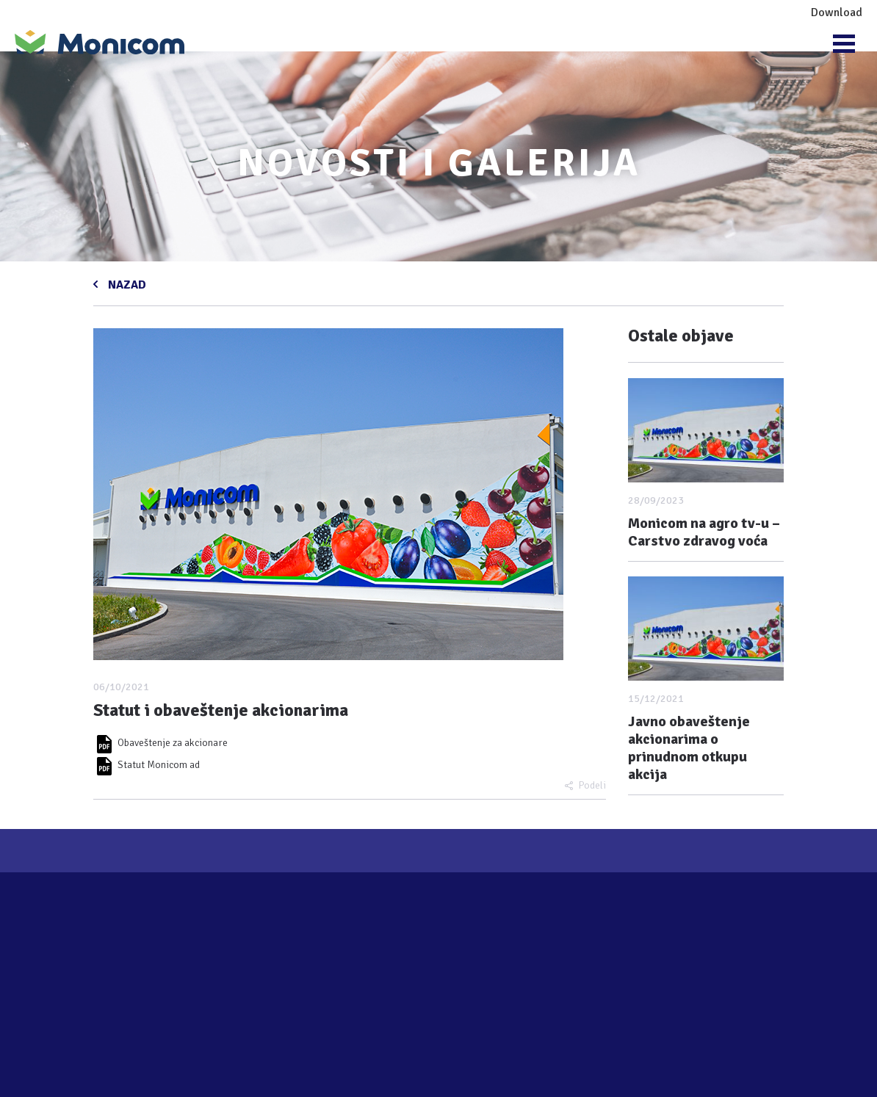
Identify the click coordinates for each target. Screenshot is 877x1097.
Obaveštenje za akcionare (160, 742)
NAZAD (125, 283)
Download (836, 12)
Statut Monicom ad (146, 765)
